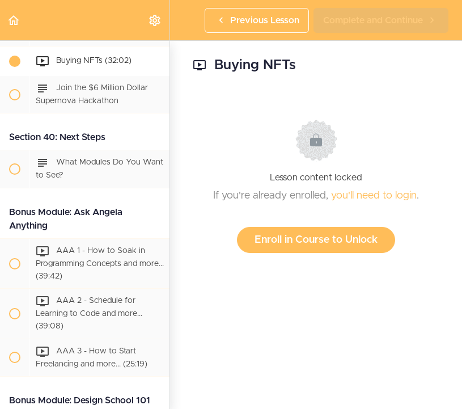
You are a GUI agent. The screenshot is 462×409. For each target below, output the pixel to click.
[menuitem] (155, 20)
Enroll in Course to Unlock (316, 240)
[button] (14, 20)
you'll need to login (374, 196)
